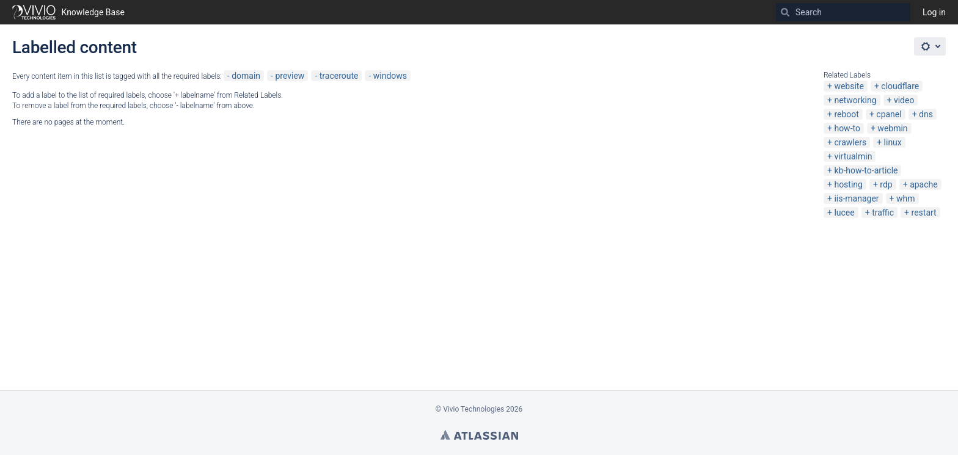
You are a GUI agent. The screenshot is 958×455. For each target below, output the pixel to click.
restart (924, 212)
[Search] (785, 12)
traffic (883, 212)
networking (855, 100)
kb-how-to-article (866, 170)
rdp (886, 184)
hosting (848, 184)
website (848, 86)
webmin (892, 128)
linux (893, 142)
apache (924, 184)
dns (926, 114)
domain (246, 76)
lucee (844, 212)
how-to (847, 128)
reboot (846, 114)
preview (289, 76)
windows (390, 76)
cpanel (888, 114)
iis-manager (856, 198)
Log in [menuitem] (934, 12)
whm (905, 198)
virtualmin (853, 156)
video (904, 100)
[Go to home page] (68, 12)
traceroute (339, 76)
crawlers (850, 142)
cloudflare (900, 86)
